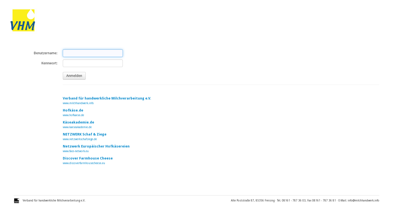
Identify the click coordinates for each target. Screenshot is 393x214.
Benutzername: (45, 53)
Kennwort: (49, 63)
